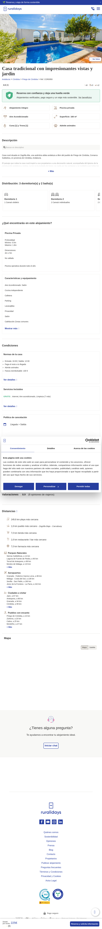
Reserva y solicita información (84, 924)
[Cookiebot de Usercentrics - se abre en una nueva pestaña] (87, 441)
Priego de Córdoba (30, 79)
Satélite (92, 647)
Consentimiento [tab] (17, 448)
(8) (7, 926)
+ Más (51, 163)
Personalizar (51, 486)
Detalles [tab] (51, 448)
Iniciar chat (51, 745)
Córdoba (16, 79)
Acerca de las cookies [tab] (84, 448)
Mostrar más (12, 328)
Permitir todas (83, 486)
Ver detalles (10, 380)
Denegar (19, 486)
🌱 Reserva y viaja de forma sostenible (21, 2)
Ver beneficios (85, 97)
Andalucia (6, 79)
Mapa (84, 647)
